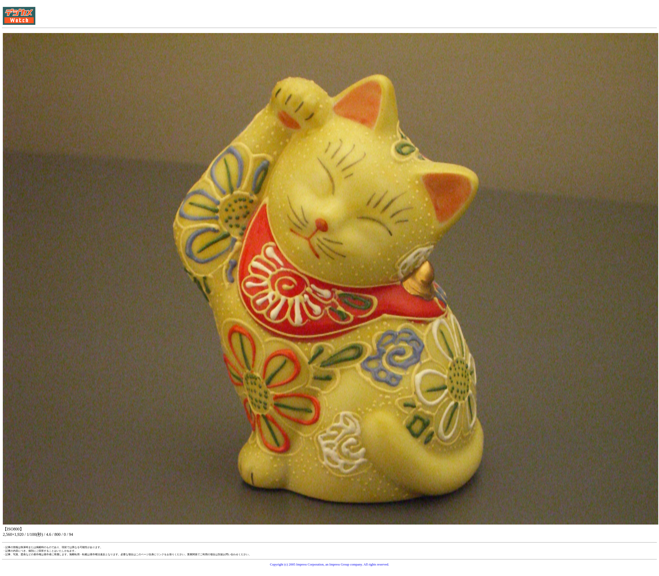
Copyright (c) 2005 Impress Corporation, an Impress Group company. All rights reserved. (329, 564)
